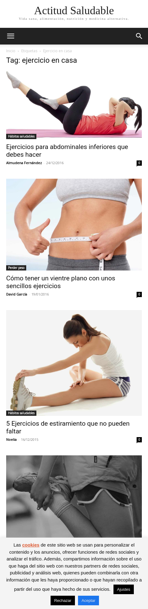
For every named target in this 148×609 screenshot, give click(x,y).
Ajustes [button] (123, 589)
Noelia (11, 439)
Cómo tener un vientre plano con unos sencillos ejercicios (60, 282)
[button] (10, 36)
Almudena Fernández (24, 162)
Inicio (10, 50)
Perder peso (16, 268)
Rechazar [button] (63, 600)
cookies (30, 544)
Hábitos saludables (21, 136)
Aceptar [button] (89, 600)
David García (16, 294)
